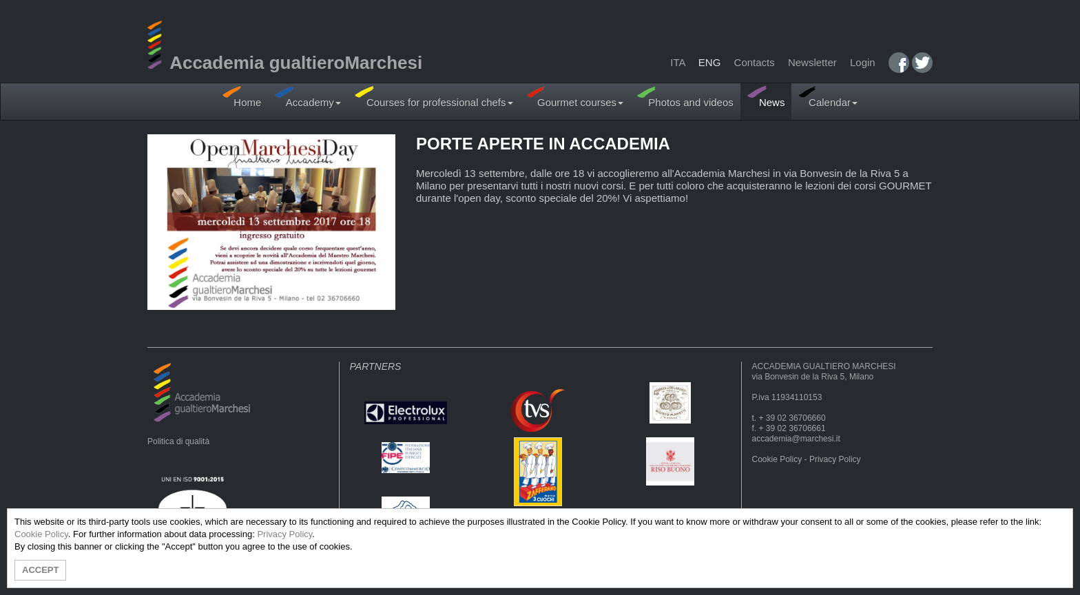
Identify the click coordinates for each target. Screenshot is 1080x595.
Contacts (754, 62)
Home (241, 96)
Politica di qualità (178, 441)
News (766, 96)
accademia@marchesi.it (796, 438)
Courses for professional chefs (434, 96)
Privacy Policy (835, 459)
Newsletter (812, 62)
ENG (709, 62)
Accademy (308, 96)
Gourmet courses (575, 96)
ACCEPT (40, 570)
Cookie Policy (777, 459)
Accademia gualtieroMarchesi (284, 62)
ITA (677, 62)
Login (862, 62)
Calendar (828, 96)
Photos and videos (685, 96)
